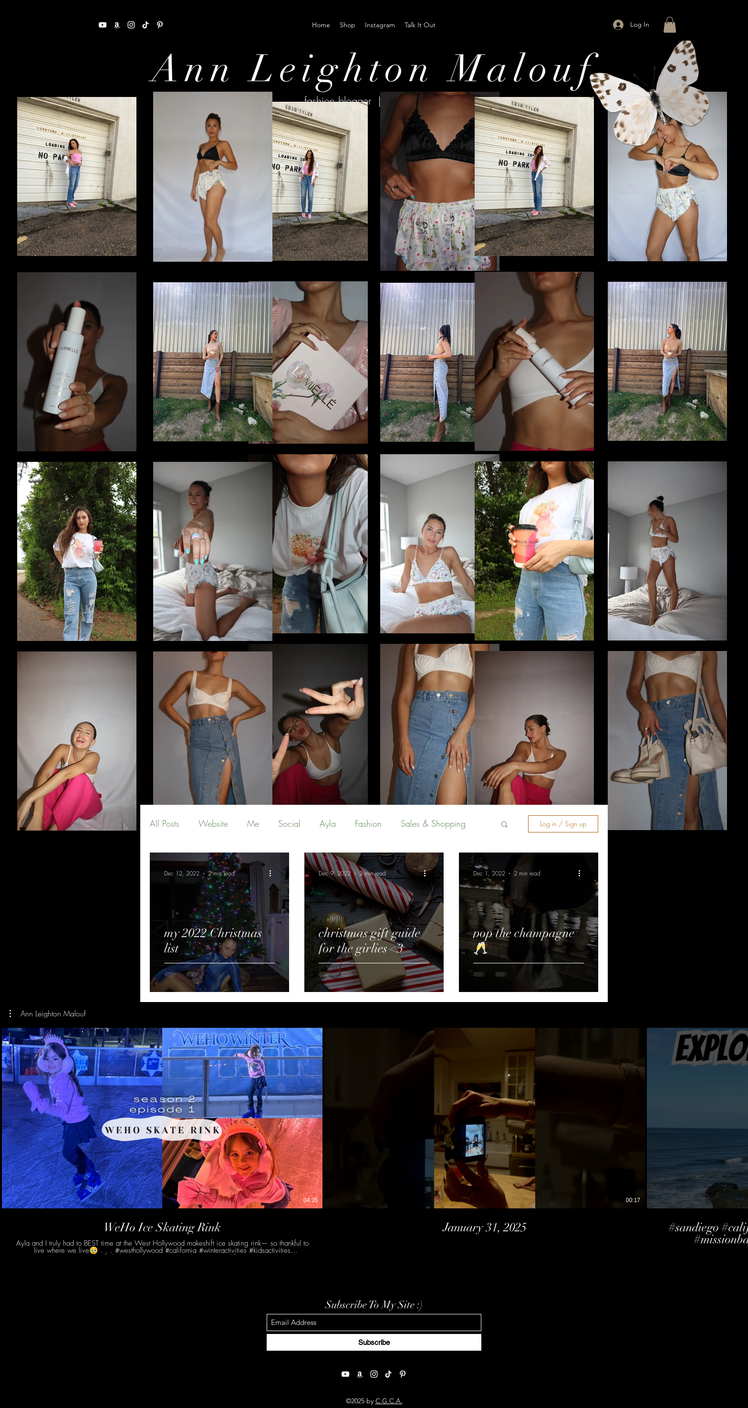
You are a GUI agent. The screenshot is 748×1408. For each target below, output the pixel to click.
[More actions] (273, 873)
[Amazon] (117, 25)
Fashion (368, 823)
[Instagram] (131, 25)
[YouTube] (102, 25)
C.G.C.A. (389, 1401)
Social (289, 823)
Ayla (328, 823)
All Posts (164, 823)
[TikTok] (145, 25)
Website (213, 823)
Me (253, 823)
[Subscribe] (374, 1342)
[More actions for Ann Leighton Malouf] (48, 1013)
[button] (669, 24)
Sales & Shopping (433, 823)
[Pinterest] (160, 25)
